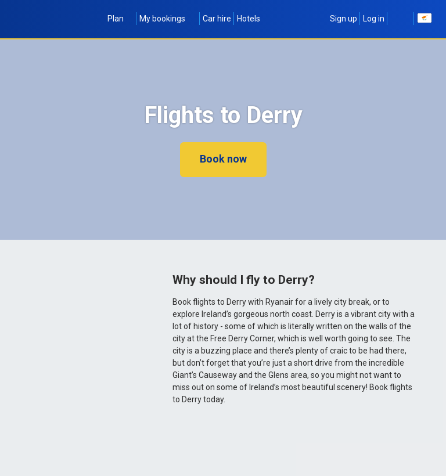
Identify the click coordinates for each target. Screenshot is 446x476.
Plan (120, 18)
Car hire (217, 18)
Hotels (248, 18)
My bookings (168, 18)
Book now (223, 159)
